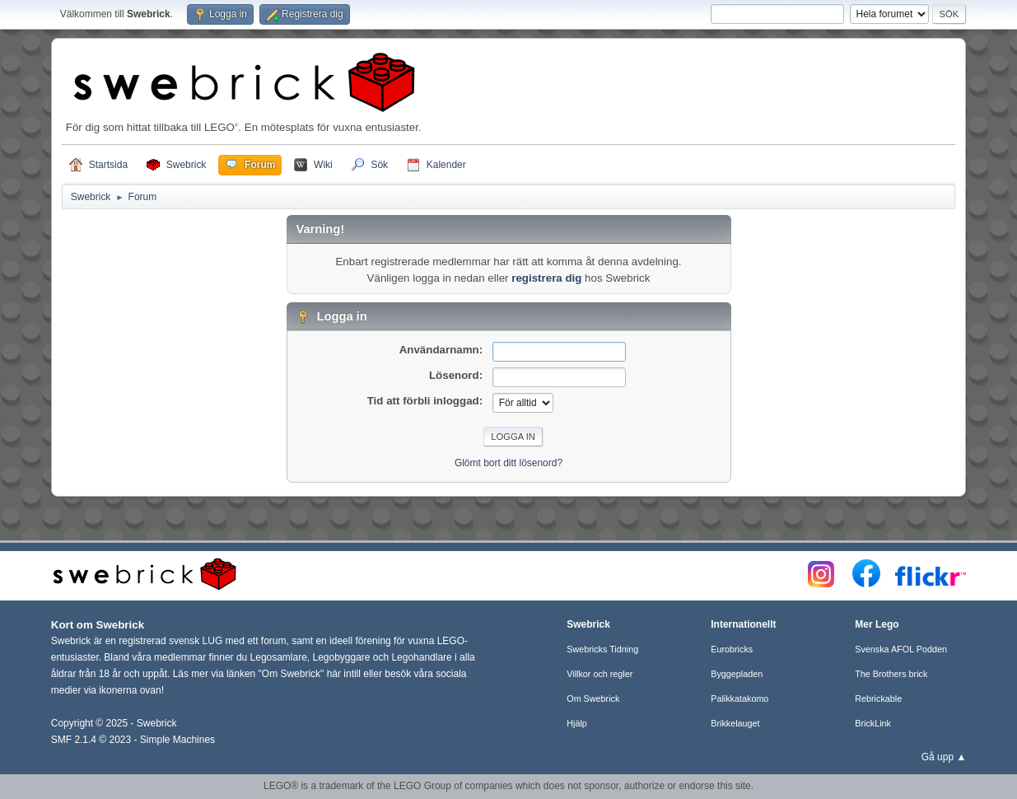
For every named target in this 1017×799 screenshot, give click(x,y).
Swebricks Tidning (602, 649)
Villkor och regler (599, 674)
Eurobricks (732, 649)
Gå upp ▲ (944, 757)
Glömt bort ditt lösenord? (508, 463)
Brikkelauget (735, 723)
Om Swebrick (593, 698)
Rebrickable (878, 698)
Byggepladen (737, 674)
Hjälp (577, 723)
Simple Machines (177, 739)
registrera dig (546, 278)
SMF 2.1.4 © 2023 (91, 739)
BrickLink (873, 723)
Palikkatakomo (739, 698)
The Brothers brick (891, 674)
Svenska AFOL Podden (901, 649)
